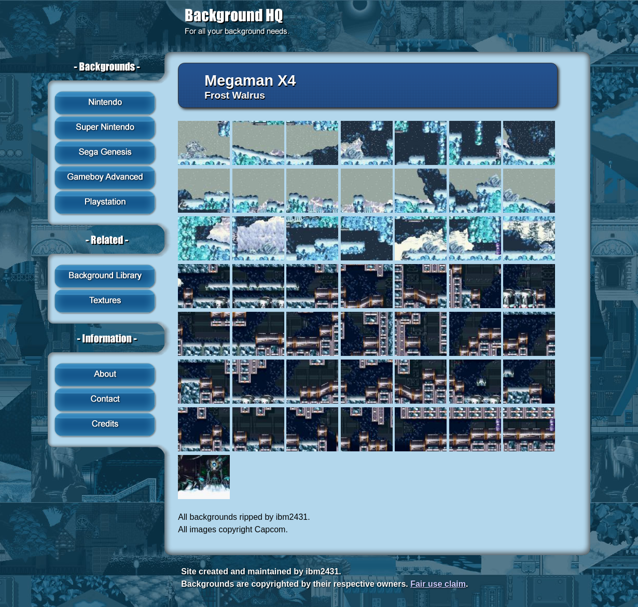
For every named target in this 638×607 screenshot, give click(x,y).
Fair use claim (438, 584)
